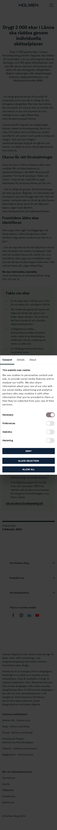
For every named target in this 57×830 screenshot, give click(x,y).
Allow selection (28, 460)
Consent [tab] (7, 359)
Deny (29, 451)
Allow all (28, 469)
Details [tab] (21, 359)
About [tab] (32, 359)
